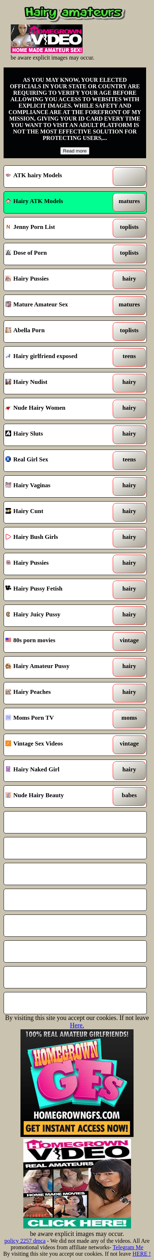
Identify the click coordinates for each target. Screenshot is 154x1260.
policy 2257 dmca (25, 1241)
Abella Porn (56, 331)
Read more (75, 151)
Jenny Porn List (56, 228)
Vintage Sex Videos (56, 744)
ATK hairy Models (56, 176)
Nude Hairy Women (56, 409)
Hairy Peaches (56, 693)
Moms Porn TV (56, 719)
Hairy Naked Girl (56, 770)
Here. (77, 1025)
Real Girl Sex (56, 460)
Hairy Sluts (56, 435)
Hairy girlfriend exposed (56, 357)
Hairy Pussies (56, 280)
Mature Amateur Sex (56, 305)
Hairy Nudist (56, 383)
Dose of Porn (56, 254)
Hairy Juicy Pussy (56, 615)
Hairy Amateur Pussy (56, 667)
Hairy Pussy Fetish (56, 589)
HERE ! (141, 1254)
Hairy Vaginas (56, 486)
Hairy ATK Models (34, 201)
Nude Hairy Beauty (56, 796)
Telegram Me (128, 1247)
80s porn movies (56, 641)
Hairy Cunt (56, 512)
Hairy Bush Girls (56, 538)
